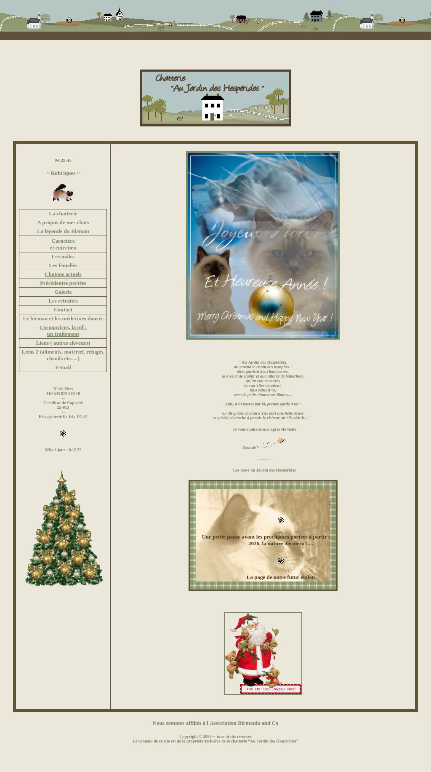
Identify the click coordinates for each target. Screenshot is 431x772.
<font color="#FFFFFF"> (263, 535)
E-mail (63, 367)
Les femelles (63, 265)
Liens (27, 351)
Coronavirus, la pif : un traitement (63, 330)
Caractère (62, 241)
